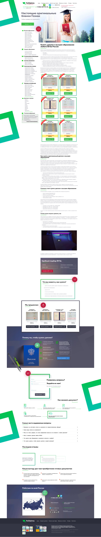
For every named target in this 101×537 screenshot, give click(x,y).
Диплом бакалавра (28, 35)
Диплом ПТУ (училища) (29, 64)
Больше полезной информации (32, 121)
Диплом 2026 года (28, 32)
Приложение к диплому (29, 45)
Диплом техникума (28, 63)
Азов (26, 102)
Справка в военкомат (28, 80)
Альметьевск (27, 103)
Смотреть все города (28, 111)
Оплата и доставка (54, 3)
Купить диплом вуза (28, 47)
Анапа (26, 104)
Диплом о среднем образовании (30, 54)
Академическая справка (29, 75)
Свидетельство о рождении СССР (31, 71)
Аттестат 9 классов (28, 53)
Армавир (26, 108)
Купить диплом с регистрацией (29, 115)
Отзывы (70, 3)
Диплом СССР (27, 42)
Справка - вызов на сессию (29, 79)
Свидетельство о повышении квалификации (30, 74)
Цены (39, 3)
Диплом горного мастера (29, 86)
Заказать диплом (45, 3)
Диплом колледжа (28, 62)
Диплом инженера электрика (30, 94)
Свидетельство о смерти (29, 72)
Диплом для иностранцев (29, 41)
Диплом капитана (28, 95)
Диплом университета (29, 40)
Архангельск (27, 110)
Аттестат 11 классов (28, 51)
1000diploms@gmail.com (29, 6)
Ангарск (26, 105)
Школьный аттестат (28, 52)
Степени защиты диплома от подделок (31, 116)
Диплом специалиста (28, 33)
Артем (26, 109)
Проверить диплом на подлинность (30, 117)
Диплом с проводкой (28, 46)
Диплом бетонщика (28, 87)
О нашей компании (27, 120)
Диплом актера (27, 88)
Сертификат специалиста (29, 81)
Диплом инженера (28, 93)
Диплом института (28, 39)
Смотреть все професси (29, 96)
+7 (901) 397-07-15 (42, 7)
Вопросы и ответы (63, 3)
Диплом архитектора (28, 89)
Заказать (27, 24)
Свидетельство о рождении (30, 70)
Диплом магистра (28, 34)
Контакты (75, 3)
